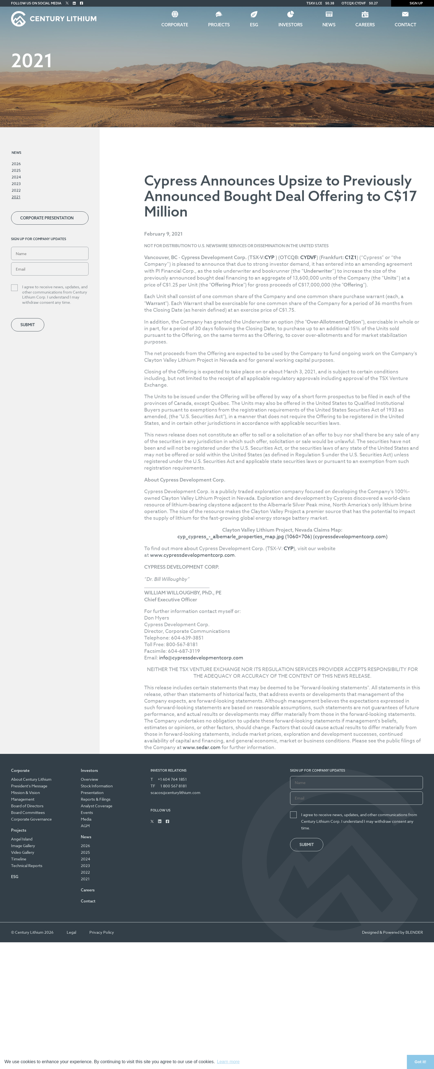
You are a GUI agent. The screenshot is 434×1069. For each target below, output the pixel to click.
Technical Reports (26, 866)
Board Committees (28, 813)
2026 (16, 163)
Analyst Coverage (96, 806)
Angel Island (21, 840)
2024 (16, 177)
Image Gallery (23, 846)
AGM (85, 826)
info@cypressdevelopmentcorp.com (206, 844)
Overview (89, 780)
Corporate (174, 24)
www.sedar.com (243, 934)
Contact (405, 24)
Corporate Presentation (47, 218)
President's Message (29, 787)
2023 (16, 183)
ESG (254, 24)
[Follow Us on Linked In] (74, 3)
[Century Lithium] (53, 19)
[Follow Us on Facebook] (81, 3)
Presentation (92, 793)
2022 (16, 190)
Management (22, 800)
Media (86, 820)
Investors (290, 24)
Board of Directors (27, 806)
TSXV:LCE (314, 3)
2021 (16, 196)
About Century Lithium (31, 780)
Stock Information (97, 787)
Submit (27, 324)
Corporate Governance (31, 820)
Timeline (18, 860)
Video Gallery (22, 853)
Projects (219, 24)
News (328, 24)
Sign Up (412, 3)
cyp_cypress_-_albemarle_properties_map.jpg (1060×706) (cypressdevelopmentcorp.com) (285, 723)
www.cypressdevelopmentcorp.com (197, 741)
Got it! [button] (420, 1062)
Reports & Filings (95, 800)
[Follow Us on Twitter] (67, 3)
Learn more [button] (228, 1061)
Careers (365, 24)
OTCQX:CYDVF (354, 3)
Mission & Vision (25, 793)
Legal (71, 933)
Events (87, 813)
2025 (16, 170)
